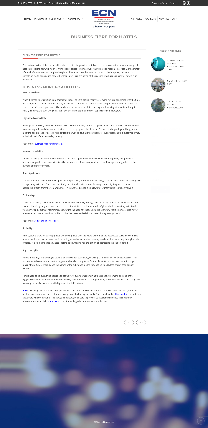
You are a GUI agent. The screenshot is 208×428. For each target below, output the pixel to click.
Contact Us (168, 19)
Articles (136, 18)
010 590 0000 (26, 3)
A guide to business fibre (47, 220)
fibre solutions (122, 294)
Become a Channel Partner (164, 3)
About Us (75, 19)
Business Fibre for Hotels (42, 55)
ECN (25, 290)
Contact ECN (53, 301)
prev (129, 322)
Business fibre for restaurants (49, 143)
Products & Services (49, 19)
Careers (150, 18)
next (141, 322)
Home (27, 18)
